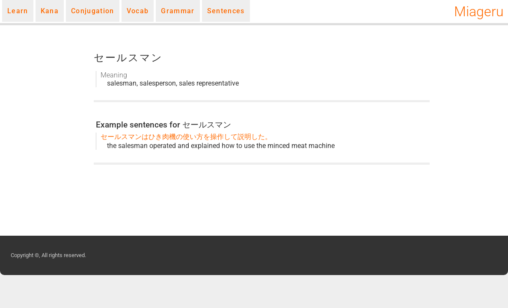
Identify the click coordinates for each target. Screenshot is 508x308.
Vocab (138, 11)
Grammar (177, 11)
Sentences (226, 11)
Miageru (479, 11)
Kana (50, 11)
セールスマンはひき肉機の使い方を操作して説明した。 (186, 137)
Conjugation (92, 11)
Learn (17, 11)
